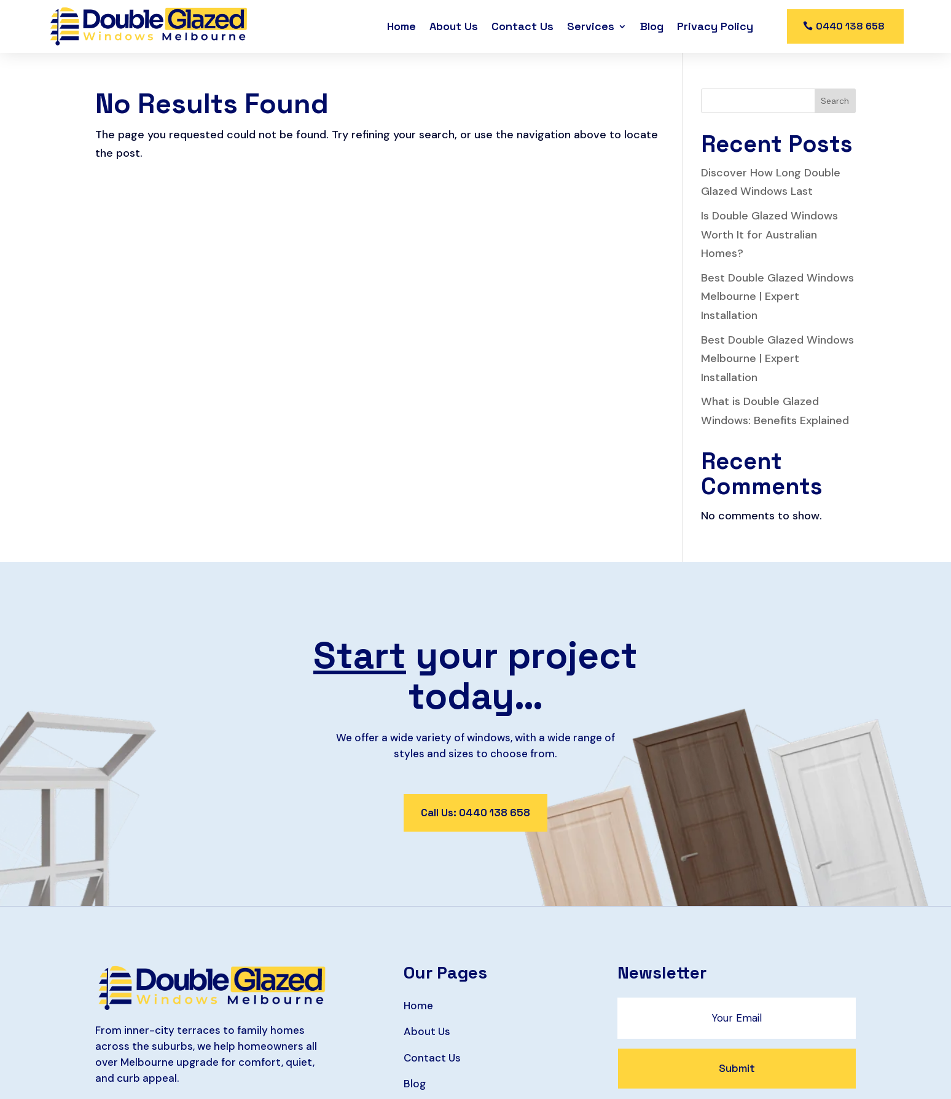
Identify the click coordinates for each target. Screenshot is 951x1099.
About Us (453, 26)
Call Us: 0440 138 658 (475, 812)
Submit (737, 1068)
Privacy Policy (715, 26)
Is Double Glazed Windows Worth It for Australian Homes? (769, 234)
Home (401, 26)
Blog (651, 26)
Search (835, 100)
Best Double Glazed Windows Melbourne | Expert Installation (777, 296)
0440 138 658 (850, 26)
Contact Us (522, 26)
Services (590, 26)
